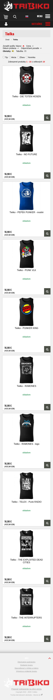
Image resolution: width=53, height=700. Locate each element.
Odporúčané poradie (30, 48)
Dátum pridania (9, 48)
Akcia (13, 57)
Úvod (7, 40)
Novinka (31, 57)
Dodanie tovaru (26, 665)
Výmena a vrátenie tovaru (26, 671)
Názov (18, 46)
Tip (6, 57)
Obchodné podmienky (26, 662)
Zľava (22, 57)
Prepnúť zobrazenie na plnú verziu (26, 689)
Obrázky (7, 51)
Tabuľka (19, 51)
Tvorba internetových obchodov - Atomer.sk (26, 695)
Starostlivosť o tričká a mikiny (26, 668)
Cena (28, 46)
